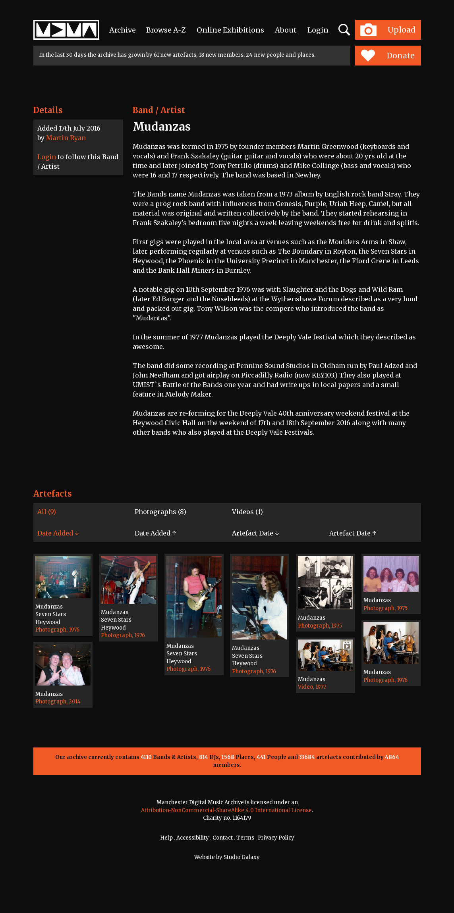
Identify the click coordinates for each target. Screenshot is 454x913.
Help (166, 837)
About (286, 30)
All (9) (46, 512)
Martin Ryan (66, 138)
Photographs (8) (160, 512)
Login (317, 30)
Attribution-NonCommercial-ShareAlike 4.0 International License (226, 810)
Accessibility (192, 837)
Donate (388, 56)
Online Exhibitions (230, 30)
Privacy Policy (276, 837)
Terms (245, 837)
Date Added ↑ (155, 533)
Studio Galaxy (242, 857)
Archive (122, 30)
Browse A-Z (166, 30)
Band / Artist (159, 110)
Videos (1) (247, 512)
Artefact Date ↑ (352, 533)
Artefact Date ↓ (255, 533)
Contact (223, 837)
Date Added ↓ (58, 533)
